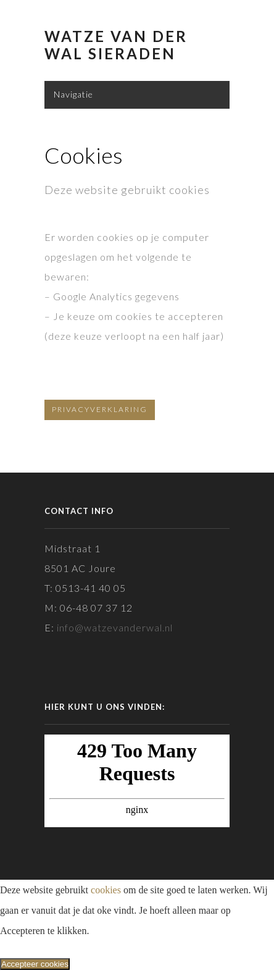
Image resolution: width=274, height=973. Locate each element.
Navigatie (73, 94)
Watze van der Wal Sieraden (116, 45)
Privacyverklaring (99, 409)
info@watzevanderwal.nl (115, 627)
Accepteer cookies (34, 964)
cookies (106, 890)
